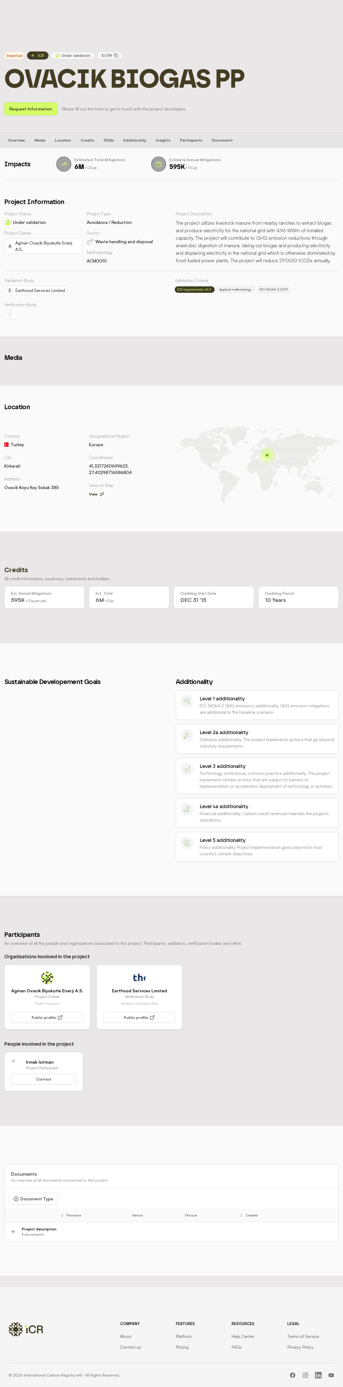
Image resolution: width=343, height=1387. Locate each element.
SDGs (109, 140)
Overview (16, 140)
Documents (222, 140)
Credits (87, 140)
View (96, 494)
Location (63, 140)
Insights (163, 140)
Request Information (30, 109)
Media (40, 140)
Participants (191, 140)
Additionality (134, 140)
